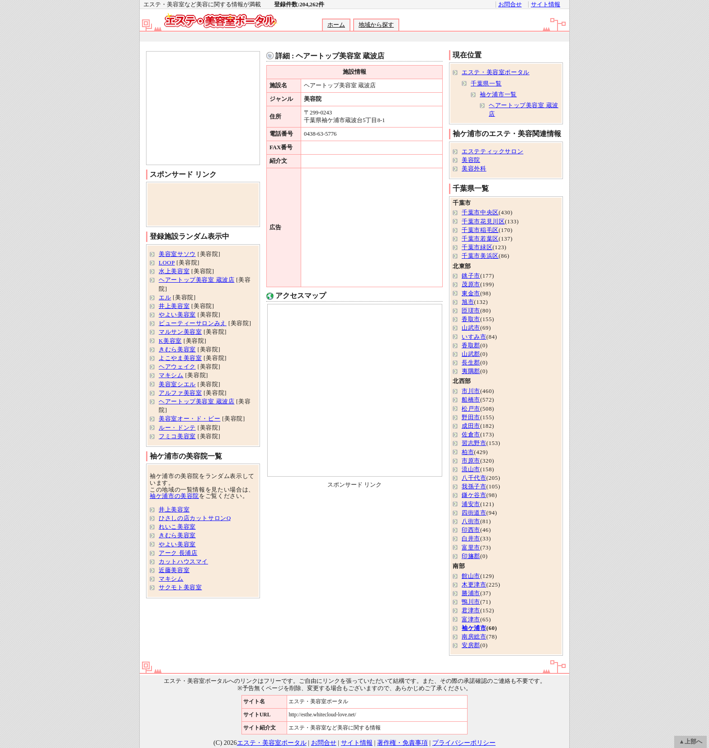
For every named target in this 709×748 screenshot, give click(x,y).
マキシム (171, 375)
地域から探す (376, 25)
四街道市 (474, 513)
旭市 (468, 302)
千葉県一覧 (486, 83)
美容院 (471, 160)
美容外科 (474, 169)
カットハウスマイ (183, 562)
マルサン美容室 (180, 332)
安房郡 (471, 645)
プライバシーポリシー (464, 742)
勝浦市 (471, 593)
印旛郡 (471, 556)
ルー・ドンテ (177, 428)
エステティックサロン (492, 151)
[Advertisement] (354, 36)
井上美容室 (174, 306)
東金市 (471, 293)
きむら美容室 (177, 349)
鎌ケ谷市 (474, 495)
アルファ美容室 (180, 393)
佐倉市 (471, 434)
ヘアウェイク (177, 367)
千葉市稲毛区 (480, 230)
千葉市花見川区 (483, 221)
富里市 (471, 547)
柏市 (468, 452)
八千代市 (474, 478)
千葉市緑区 (477, 247)
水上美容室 (174, 271)
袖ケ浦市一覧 (498, 94)
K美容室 (170, 341)
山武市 (471, 328)
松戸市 (471, 409)
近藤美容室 (174, 570)
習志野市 (474, 443)
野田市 (471, 417)
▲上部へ (690, 742)
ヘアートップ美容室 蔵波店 (197, 280)
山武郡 (471, 354)
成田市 (471, 426)
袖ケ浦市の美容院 (174, 496)
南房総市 (474, 637)
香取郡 (471, 345)
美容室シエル (177, 384)
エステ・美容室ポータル (495, 72)
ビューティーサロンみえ (193, 323)
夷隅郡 (471, 371)
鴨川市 (471, 602)
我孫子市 (474, 486)
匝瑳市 (471, 311)
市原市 (471, 461)
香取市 (471, 319)
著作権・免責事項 (402, 742)
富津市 (471, 619)
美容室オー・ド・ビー (189, 419)
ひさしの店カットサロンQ (195, 518)
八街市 (471, 521)
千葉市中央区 (480, 212)
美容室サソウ (177, 254)
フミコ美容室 (177, 436)
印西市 (471, 530)
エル (165, 297)
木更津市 (474, 585)
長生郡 (471, 363)
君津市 (471, 610)
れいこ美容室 (177, 527)
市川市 (471, 391)
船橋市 (471, 400)
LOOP (167, 263)
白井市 (471, 538)
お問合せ (510, 4)
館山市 (471, 576)
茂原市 (471, 284)
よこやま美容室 (180, 358)
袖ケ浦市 (474, 628)
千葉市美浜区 (480, 256)
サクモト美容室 (180, 587)
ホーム (336, 25)
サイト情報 (545, 4)
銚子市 (471, 276)
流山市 (471, 469)
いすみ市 (474, 337)
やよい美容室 (177, 315)
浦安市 (471, 504)
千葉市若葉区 (480, 239)
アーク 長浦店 (178, 553)
